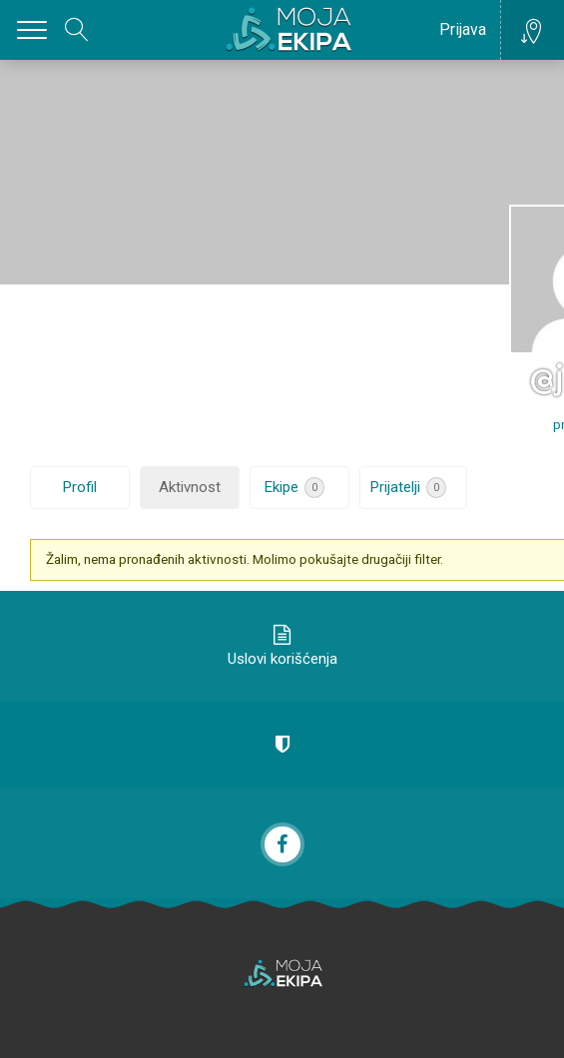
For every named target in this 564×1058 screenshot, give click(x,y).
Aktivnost (190, 487)
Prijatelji (408, 487)
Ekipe (294, 487)
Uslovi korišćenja (282, 659)
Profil (80, 487)
